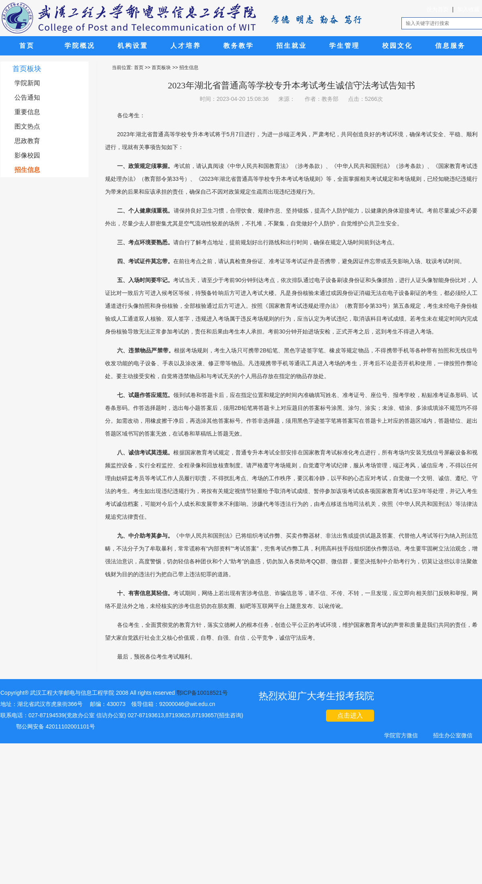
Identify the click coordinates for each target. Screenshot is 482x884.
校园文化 (397, 45)
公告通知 (27, 97)
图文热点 (27, 126)
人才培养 (185, 45)
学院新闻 (27, 83)
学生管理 (344, 45)
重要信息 (27, 111)
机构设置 (132, 45)
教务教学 (238, 45)
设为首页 (437, 9)
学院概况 (80, 45)
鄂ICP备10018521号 (202, 693)
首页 (26, 45)
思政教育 (27, 140)
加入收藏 (468, 9)
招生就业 (291, 45)
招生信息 (27, 169)
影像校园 (27, 155)
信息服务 (450, 45)
